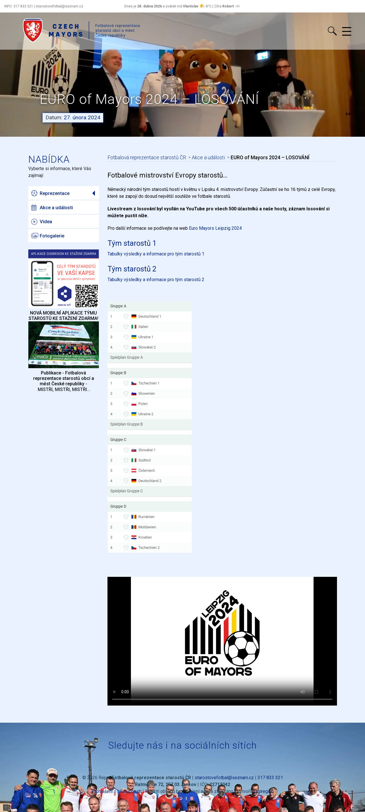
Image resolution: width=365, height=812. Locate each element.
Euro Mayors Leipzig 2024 (215, 228)
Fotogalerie (47, 236)
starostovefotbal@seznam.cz (224, 777)
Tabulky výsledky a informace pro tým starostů (154, 279)
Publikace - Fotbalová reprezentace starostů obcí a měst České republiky (63, 378)
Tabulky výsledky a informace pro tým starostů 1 (155, 254)
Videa (41, 222)
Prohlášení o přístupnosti (116, 791)
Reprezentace (50, 193)
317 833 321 (270, 777)
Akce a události (52, 207)
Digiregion (263, 791)
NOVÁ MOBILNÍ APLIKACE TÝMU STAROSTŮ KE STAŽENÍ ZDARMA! (63, 315)
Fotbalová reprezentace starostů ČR (146, 157)
